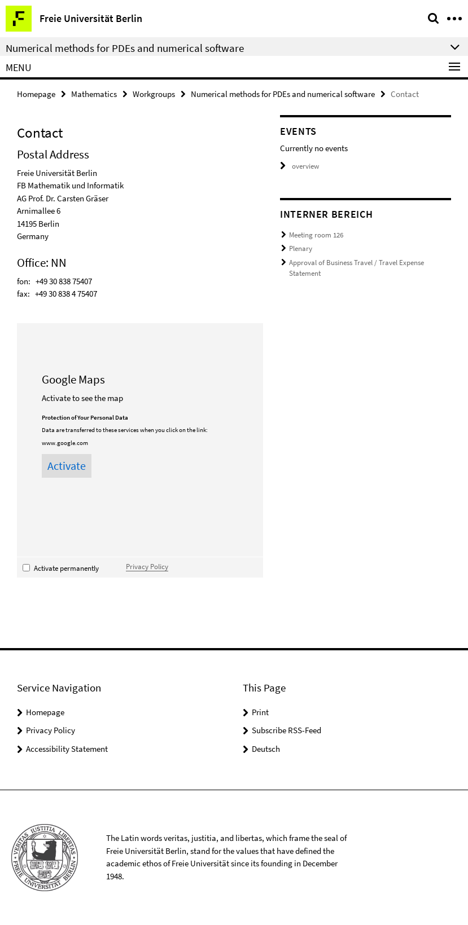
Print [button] (260, 712)
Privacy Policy (147, 566)
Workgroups (154, 94)
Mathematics (94, 94)
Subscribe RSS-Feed (286, 730)
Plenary (300, 248)
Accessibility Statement (67, 748)
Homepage (36, 94)
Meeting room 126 (316, 235)
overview (299, 166)
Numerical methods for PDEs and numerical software (283, 94)
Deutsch (266, 748)
